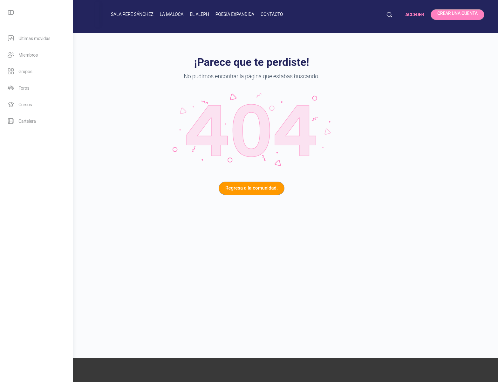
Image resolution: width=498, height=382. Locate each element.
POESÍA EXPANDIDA (277, 14)
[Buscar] (398, 14)
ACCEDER (423, 14)
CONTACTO (315, 14)
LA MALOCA (215, 14)
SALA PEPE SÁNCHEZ (175, 14)
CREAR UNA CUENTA (466, 13)
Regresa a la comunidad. (285, 188)
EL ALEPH (242, 14)
